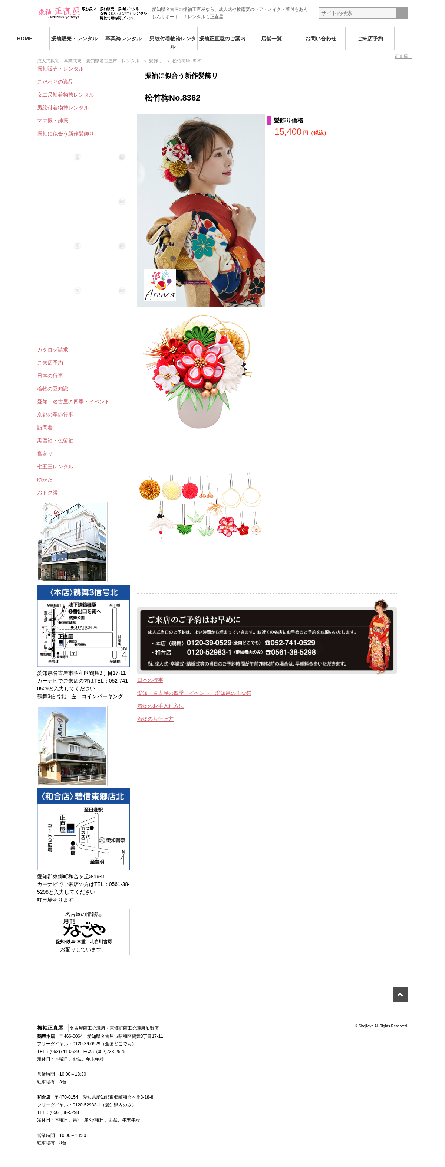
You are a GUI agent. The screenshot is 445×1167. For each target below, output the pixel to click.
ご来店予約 (370, 39)
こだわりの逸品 (55, 82)
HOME (25, 39)
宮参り (45, 454)
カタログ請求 (52, 350)
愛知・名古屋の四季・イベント (73, 402)
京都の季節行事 (55, 415)
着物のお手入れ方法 (160, 706)
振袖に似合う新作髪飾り (65, 134)
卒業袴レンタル (123, 39)
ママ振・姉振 (52, 121)
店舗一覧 (271, 39)
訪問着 (45, 428)
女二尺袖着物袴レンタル (65, 95)
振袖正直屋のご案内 (222, 39)
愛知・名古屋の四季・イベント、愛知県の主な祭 (194, 693)
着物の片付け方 (155, 719)
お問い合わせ (320, 39)
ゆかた (45, 480)
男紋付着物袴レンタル (172, 42)
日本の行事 (150, 680)
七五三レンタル (55, 467)
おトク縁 (47, 493)
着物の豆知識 (52, 389)
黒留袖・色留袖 (55, 441)
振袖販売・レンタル (74, 39)
